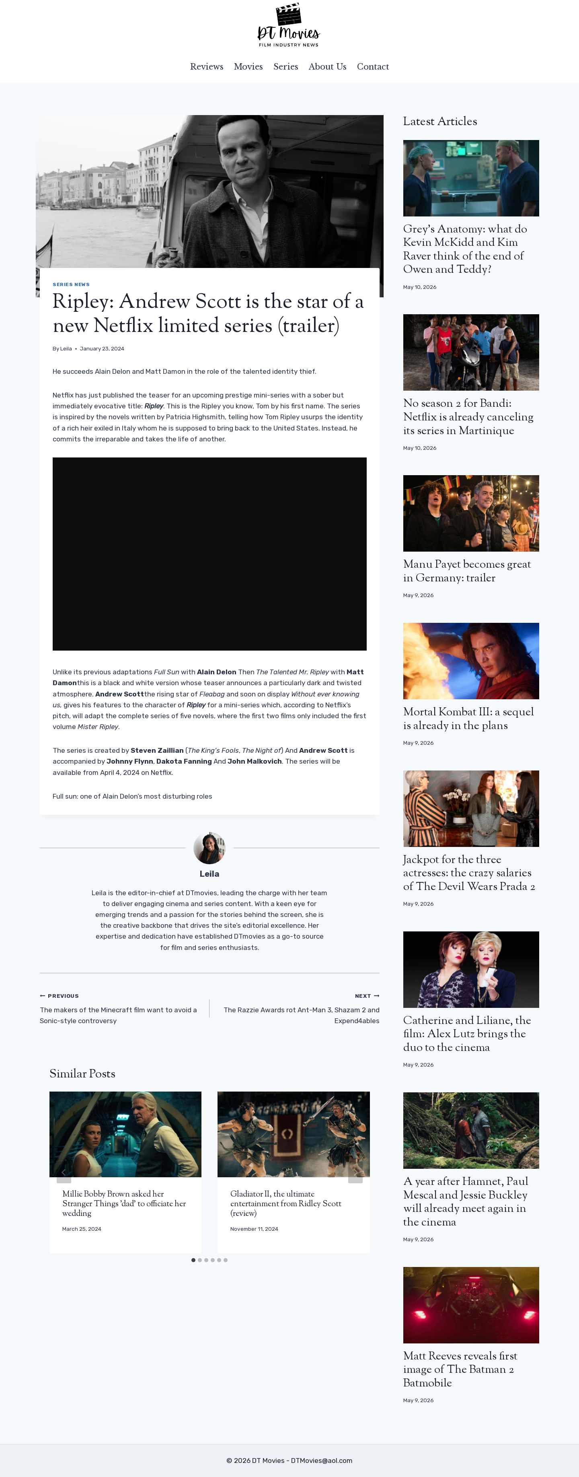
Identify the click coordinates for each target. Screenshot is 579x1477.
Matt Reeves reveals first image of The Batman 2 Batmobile (460, 1370)
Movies (248, 67)
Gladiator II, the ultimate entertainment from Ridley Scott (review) (285, 1204)
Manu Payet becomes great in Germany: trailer (467, 572)
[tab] (193, 1260)
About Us (328, 67)
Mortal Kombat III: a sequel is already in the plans (468, 719)
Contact (373, 67)
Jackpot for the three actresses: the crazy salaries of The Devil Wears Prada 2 (469, 873)
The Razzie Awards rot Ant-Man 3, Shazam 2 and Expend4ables (297, 1007)
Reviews (207, 67)
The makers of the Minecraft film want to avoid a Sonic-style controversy (121, 1007)
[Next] (355, 1172)
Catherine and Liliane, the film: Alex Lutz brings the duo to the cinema (467, 1034)
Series (285, 67)
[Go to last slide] (64, 1172)
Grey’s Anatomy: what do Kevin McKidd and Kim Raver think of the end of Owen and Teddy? (465, 250)
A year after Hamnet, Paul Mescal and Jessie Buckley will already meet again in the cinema (465, 1202)
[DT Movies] (289, 25)
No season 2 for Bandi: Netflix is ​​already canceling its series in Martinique (468, 417)
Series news (71, 284)
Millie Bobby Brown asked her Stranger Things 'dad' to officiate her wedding (124, 1204)
